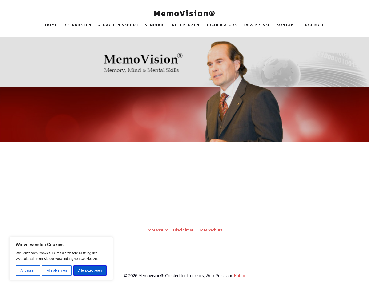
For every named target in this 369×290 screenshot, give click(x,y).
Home (51, 25)
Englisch (313, 25)
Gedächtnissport (118, 25)
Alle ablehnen (57, 270)
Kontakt (287, 25)
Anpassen (28, 270)
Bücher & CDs (221, 25)
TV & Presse (257, 25)
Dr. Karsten (77, 25)
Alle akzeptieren (90, 270)
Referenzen (186, 25)
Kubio (239, 275)
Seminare (155, 25)
